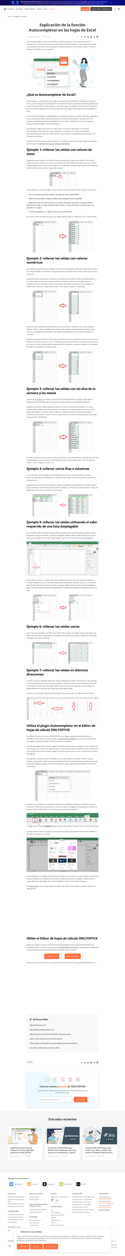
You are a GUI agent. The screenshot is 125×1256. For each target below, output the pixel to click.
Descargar (85, 9)
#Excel (30, 1062)
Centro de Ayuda (56, 1212)
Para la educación (36, 1193)
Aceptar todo (51, 1246)
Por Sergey (46, 37)
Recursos (52, 9)
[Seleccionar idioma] (119, 9)
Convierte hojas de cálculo (15, 1217)
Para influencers (34, 1225)
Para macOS (50, 1184)
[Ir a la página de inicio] (5, 9)
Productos (11, 9)
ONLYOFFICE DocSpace (69, 947)
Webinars (53, 1217)
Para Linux (35, 1184)
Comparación (77, 1193)
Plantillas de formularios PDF (16, 1197)
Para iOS (83, 1184)
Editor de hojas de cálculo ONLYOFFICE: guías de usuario (50, 1034)
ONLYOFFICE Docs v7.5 (38, 1025)
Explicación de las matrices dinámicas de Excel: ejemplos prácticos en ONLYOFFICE (22, 1150)
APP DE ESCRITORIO (73, 956)
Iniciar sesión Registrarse (101, 9)
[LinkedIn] (88, 37)
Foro (52, 1210)
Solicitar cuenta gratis (35, 1212)
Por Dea (64, 1156)
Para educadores (34, 1199)
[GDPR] (57, 1201)
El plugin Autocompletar (66, 739)
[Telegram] (94, 37)
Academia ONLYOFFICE (57, 1215)
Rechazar (23, 1246)
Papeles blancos (55, 1220)
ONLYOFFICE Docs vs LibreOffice (81, 1204)
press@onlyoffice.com (105, 1207)
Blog (9, 16)
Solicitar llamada (104, 1210)
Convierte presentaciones (15, 1220)
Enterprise (19, 9)
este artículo (34, 886)
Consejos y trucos (20, 16)
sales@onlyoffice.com (105, 1199)
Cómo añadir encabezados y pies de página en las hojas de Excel (53, 1043)
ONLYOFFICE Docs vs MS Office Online (83, 1197)
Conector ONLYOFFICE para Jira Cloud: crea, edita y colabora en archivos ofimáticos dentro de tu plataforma (98, 1150)
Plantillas (12, 1193)
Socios (45, 9)
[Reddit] (91, 37)
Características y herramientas (38, 1209)
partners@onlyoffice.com (106, 1203)
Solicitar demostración (57, 1225)
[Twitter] (85, 37)
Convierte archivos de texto (16, 1214)
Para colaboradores (35, 1220)
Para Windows (18, 1184)
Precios (39, 9)
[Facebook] (81, 37)
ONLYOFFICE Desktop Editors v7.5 (42, 1030)
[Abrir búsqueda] (115, 9)
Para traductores (34, 1223)
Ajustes (36, 1246)
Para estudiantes (34, 1197)
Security (54, 1193)
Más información (40, 1240)
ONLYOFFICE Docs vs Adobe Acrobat (82, 1210)
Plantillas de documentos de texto (16, 1200)
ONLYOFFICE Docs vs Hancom (81, 1212)
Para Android (68, 1184)
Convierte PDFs (12, 1222)
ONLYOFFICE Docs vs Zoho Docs (81, 1202)
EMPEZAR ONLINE (51, 956)
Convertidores (13, 1211)
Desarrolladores (30, 9)
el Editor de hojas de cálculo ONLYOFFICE (55, 144)
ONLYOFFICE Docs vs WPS (79, 1207)
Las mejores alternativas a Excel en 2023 (44, 1048)
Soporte (53, 1223)
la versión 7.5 (39, 399)
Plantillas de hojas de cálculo (16, 1204)
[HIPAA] (52, 1201)
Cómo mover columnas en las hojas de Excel (46, 1039)
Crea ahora (80, 1099)
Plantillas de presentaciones (16, 1206)
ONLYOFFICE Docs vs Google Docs (82, 1199)
